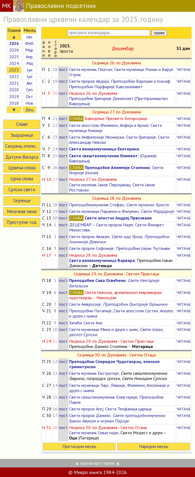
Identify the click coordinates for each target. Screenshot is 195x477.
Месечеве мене (22, 211)
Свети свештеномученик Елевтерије (103, 397)
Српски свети (21, 190)
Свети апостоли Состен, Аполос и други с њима (121, 313)
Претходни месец (79, 446)
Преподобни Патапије (90, 310)
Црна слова (21, 179)
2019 (14, 96)
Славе (22, 124)
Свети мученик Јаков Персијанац (99, 184)
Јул (29, 76)
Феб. (29, 43)
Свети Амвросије (85, 304)
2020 (14, 89)
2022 (14, 76)
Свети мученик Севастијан (93, 432)
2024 (14, 63)
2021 (14, 83)
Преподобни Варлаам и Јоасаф (140, 81)
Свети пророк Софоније (91, 248)
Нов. (29, 103)
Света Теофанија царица (128, 409)
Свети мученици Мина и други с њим (103, 329)
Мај (29, 63)
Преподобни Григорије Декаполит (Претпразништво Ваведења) (118, 101)
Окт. (30, 96)
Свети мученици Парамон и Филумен (104, 211)
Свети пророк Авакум (89, 236)
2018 (14, 103)
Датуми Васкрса (21, 157)
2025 (14, 56)
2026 (14, 50)
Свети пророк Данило (89, 415)
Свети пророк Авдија (89, 81)
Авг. (29, 83)
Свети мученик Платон (90, 69)
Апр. (29, 56)
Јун (29, 70)
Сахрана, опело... (21, 146)
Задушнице (21, 135)
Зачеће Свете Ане (85, 322)
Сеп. (29, 89)
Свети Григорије (141, 137)
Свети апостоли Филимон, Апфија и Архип (108, 125)
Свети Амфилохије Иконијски (96, 137)
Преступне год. (22, 222)
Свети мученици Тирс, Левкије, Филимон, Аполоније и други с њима (119, 387)
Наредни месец (153, 446)
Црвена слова (22, 168)
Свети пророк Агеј (86, 409)
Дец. (29, 109)
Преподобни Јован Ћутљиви (143, 248)
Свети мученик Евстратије (94, 373)
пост (63, 69)
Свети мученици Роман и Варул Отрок (121, 72)
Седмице (22, 201)
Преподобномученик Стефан (96, 204)
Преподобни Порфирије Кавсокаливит (105, 86)
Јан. (29, 36)
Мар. (29, 50)
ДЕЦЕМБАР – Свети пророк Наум (101, 224)
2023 (14, 70)
